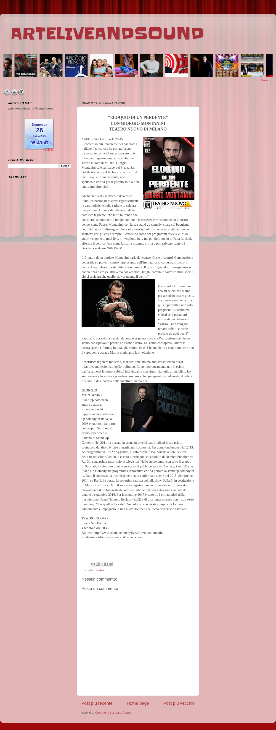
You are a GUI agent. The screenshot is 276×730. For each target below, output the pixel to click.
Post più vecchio (179, 703)
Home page (138, 703)
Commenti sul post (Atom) (113, 712)
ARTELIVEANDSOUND (107, 33)
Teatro (99, 570)
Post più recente (97, 703)
